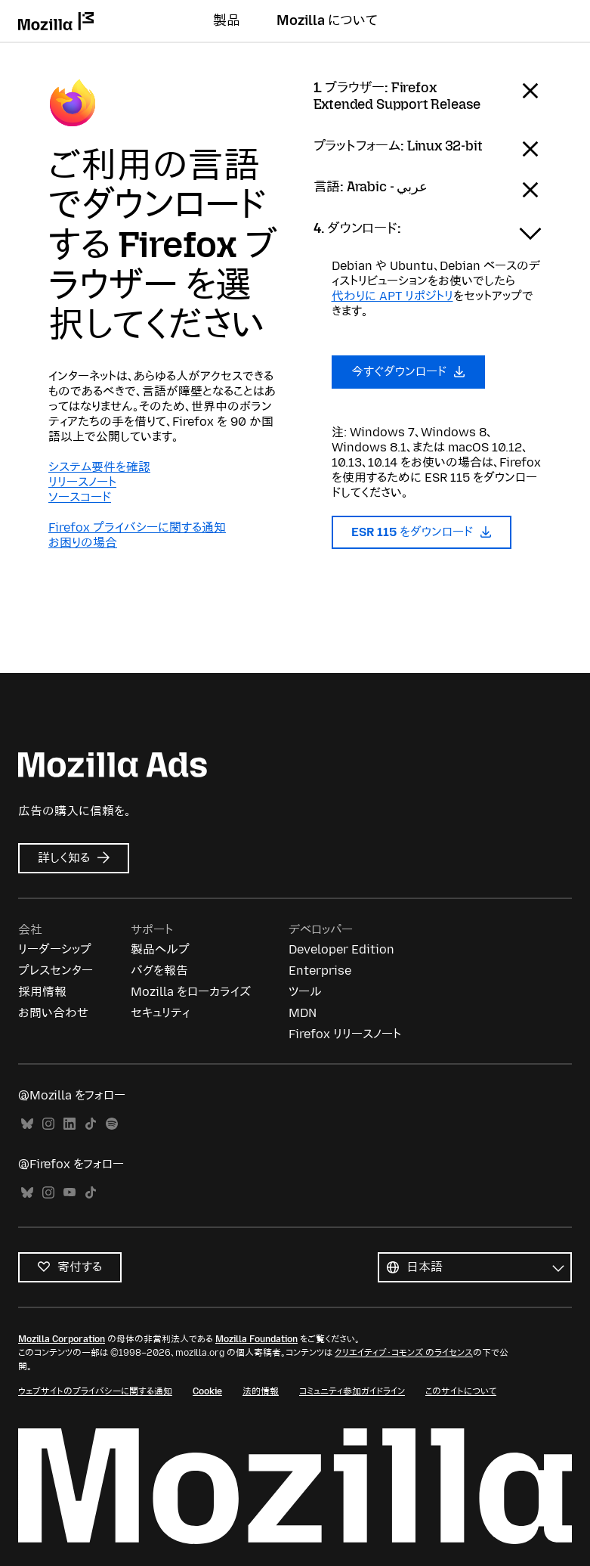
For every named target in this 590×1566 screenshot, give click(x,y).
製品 (226, 20)
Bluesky (27, 1124)
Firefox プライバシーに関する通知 (137, 527)
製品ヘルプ (160, 949)
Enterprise (320, 970)
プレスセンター (55, 970)
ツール (305, 992)
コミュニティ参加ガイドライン (352, 1391)
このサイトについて (460, 1391)
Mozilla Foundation (256, 1339)
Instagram (48, 1124)
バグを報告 (159, 970)
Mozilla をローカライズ (191, 992)
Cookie (207, 1391)
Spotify (112, 1124)
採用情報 (42, 992)
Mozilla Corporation (61, 1339)
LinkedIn (69, 1124)
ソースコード (79, 497)
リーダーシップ (54, 949)
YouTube (69, 1192)
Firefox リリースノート (345, 1034)
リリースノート (82, 482)
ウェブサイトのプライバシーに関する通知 (95, 1391)
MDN (303, 1013)
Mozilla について (327, 20)
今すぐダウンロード (408, 371)
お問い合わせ (53, 1013)
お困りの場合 (82, 542)
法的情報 (260, 1391)
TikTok (91, 1124)
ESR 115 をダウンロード (422, 532)
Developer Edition (341, 949)
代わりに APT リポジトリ (392, 296)
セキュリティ (160, 1013)
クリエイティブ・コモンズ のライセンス (404, 1352)
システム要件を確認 (99, 467)
